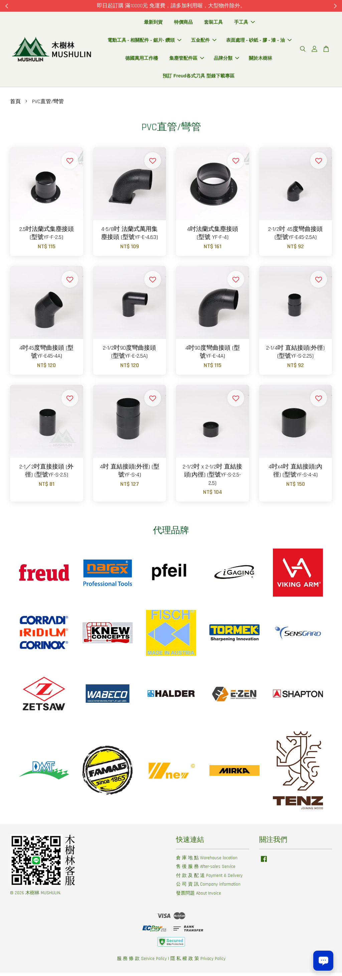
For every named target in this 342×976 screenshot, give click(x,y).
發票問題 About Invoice (198, 897)
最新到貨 (153, 23)
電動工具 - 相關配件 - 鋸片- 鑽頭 (144, 41)
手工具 (244, 23)
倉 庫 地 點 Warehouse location (206, 861)
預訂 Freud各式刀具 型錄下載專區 (198, 77)
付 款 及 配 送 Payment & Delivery (209, 879)
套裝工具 (213, 23)
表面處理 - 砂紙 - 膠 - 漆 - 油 (259, 41)
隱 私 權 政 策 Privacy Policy (197, 962)
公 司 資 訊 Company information (208, 888)
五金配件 (203, 41)
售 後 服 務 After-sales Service (205, 870)
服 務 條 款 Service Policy (142, 962)
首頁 (15, 104)
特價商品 (183, 23)
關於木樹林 (260, 59)
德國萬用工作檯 (141, 59)
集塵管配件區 (186, 59)
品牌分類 (226, 59)
